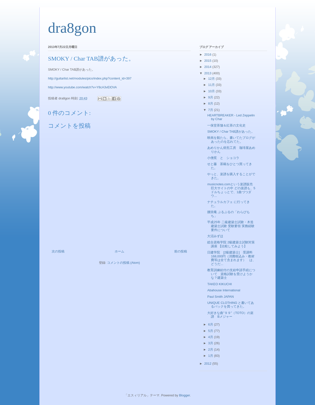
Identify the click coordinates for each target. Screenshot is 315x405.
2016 (208, 54)
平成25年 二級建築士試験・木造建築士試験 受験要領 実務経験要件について (230, 226)
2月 (211, 349)
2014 (208, 67)
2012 (208, 363)
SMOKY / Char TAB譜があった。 (230, 131)
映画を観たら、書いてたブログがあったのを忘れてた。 (231, 139)
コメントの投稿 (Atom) (123, 263)
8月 (211, 103)
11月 (212, 85)
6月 (211, 324)
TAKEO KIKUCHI (219, 284)
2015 (208, 60)
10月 (212, 91)
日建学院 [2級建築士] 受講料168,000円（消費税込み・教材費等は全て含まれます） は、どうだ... (231, 258)
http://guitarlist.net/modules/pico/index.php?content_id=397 (89, 78)
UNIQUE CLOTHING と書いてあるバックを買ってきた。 (230, 305)
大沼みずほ (215, 236)
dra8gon (72, 28)
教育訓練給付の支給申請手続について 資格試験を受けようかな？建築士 (231, 274)
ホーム (119, 251)
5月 (211, 331)
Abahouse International (223, 290)
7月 (211, 110)
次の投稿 (58, 251)
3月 (211, 343)
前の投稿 (180, 251)
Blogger (184, 395)
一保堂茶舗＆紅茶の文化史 (226, 125)
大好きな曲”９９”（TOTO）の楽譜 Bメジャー (230, 315)
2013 (208, 73)
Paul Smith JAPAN (220, 296)
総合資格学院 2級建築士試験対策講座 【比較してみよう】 (231, 244)
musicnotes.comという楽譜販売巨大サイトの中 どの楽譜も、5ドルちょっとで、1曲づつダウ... (231, 190)
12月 (212, 78)
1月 (211, 356)
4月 (211, 337)
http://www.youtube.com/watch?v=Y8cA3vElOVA (82, 87)
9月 (211, 97)
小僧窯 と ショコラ (223, 158)
